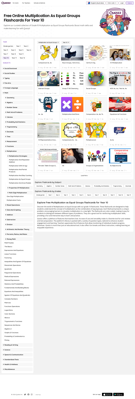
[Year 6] (89, 195)
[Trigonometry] (117, 186)
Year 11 (14, 58)
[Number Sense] (60, 186)
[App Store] (107, 394)
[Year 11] (128, 195)
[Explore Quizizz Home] (6, 3)
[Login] (122, 2)
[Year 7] (96, 195)
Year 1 (18, 46)
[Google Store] (118, 394)
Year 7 (5, 54)
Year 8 (13, 54)
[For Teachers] (26, 2)
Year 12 (22, 58)
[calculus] (88, 186)
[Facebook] (28, 394)
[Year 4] (73, 195)
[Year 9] (112, 195)
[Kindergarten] (40, 195)
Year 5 (21, 50)
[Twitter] (25, 394)
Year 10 (6, 58)
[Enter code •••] (112, 2)
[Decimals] (128, 186)
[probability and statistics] (102, 186)
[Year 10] (66, 42)
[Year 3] (65, 195)
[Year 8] (104, 195)
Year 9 (21, 54)
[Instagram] (32, 394)
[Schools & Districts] (39, 2)
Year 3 (5, 50)
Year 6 (29, 50)
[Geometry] (39, 186)
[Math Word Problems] (75, 186)
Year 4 (13, 50)
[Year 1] (50, 195)
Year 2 (26, 46)
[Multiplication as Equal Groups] (48, 42)
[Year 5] (81, 195)
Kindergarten (8, 46)
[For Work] (15, 2)
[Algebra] (49, 186)
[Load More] (84, 175)
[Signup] (130, 2)
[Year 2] (58, 195)
